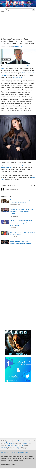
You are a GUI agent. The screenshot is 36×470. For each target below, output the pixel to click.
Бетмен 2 (25, 443)
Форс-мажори (17, 77)
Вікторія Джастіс (6, 167)
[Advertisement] (18, 25)
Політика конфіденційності (20, 452)
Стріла (24, 66)
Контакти (4, 452)
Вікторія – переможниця (22, 165)
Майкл (20, 441)
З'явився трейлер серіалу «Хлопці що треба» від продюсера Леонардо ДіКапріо (21, 211)
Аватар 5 (17, 448)
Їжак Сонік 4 (10, 443)
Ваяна (31, 441)
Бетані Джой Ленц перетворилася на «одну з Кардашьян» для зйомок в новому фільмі (21, 223)
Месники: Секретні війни (15, 445)
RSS (9, 452)
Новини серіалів (17, 46)
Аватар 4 (4, 448)
